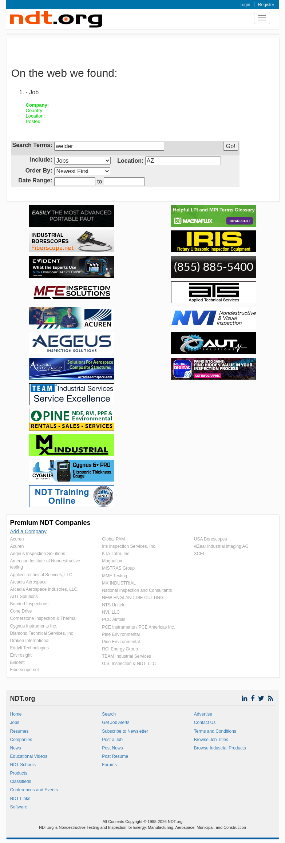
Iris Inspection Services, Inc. (129, 546)
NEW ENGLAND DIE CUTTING (132, 597)
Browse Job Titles (211, 739)
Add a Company (28, 531)
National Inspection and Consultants (137, 590)
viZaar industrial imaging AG (221, 546)
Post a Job (112, 739)
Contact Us (204, 722)
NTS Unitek (113, 604)
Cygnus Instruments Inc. (33, 626)
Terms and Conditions (215, 731)
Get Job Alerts (115, 722)
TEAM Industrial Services (126, 656)
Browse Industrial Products (220, 748)
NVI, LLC (111, 612)
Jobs (14, 722)
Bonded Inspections (29, 603)
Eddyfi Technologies (29, 647)
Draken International (30, 640)
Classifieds (20, 781)
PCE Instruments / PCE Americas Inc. (138, 627)
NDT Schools (23, 764)
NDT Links (20, 798)
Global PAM (113, 539)
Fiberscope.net (24, 669)
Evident (17, 662)
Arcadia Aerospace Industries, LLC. (44, 589)
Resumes (19, 731)
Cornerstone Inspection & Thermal (43, 618)
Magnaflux (112, 560)
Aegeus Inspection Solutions (37, 553)
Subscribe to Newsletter (125, 731)
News (15, 748)
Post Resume (115, 756)
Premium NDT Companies (50, 522)
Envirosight (21, 655)
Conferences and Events (34, 789)
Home (16, 714)
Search (109, 714)
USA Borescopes (210, 539)
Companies (21, 739)
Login (245, 4)
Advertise (203, 714)
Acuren (17, 539)
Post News (112, 748)
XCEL (199, 553)
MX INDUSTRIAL (119, 583)
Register (266, 4)
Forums (109, 764)
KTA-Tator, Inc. (116, 553)
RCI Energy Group (120, 649)
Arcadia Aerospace (28, 582)
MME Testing (114, 575)
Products (18, 773)
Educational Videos (29, 756)
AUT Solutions (24, 596)
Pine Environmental (121, 634)
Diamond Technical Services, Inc (41, 633)
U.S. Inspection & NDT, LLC (129, 663)
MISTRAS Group (118, 568)
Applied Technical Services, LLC (41, 574)
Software (18, 807)
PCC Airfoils (113, 619)
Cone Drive (21, 611)
